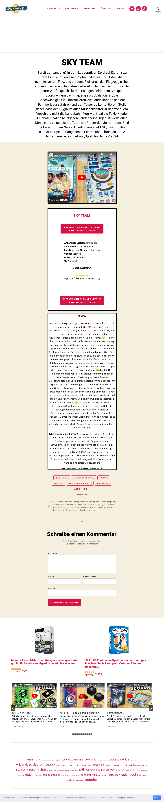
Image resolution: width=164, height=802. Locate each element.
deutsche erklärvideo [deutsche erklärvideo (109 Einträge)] (72, 759)
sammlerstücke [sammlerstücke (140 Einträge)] (51, 774)
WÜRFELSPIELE (82, 489)
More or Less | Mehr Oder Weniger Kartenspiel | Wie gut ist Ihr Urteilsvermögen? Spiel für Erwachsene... (44, 662)
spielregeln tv (56, 510)
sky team (84, 507)
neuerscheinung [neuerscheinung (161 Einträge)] (25, 769)
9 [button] (89, 734)
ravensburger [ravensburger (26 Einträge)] (143, 770)
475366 (89, 675)
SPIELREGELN (72, 8)
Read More (17, 726)
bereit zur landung (87, 502)
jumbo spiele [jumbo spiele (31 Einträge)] (81, 765)
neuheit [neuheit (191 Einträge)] (41, 769)
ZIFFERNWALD (115, 712)
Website (51, 588)
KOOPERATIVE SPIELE (83, 477)
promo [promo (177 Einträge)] (134, 769)
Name (51, 577)
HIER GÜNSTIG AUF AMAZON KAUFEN (82, 228)
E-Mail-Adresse (90, 577)
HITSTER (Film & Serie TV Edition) (80, 712)
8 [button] (87, 734)
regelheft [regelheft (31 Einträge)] (21, 775)
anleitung (55, 502)
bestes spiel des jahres (105, 502)
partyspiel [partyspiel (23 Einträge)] (61, 770)
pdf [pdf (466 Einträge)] (81, 769)
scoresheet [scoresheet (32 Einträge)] (76, 775)
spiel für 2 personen (97, 507)
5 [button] (81, 734)
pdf (52, 507)
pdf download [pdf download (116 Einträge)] (92, 769)
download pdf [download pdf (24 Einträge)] (101, 760)
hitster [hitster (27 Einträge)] (58, 765)
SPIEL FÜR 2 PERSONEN (79, 483)
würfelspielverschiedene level (75, 510)
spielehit (110, 507)
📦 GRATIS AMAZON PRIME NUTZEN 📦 (82, 300)
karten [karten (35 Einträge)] (89, 765)
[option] (34, 706)
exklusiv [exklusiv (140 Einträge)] (50, 764)
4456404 (16, 671)
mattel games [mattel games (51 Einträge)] (134, 765)
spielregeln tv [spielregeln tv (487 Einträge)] (131, 775)
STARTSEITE (53, 8)
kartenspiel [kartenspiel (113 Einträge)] (98, 764)
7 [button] (85, 734)
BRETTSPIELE (62, 477)
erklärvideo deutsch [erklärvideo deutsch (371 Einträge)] (30, 764)
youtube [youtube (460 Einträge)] (90, 780)
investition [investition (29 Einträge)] (64, 765)
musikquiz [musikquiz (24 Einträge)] (144, 765)
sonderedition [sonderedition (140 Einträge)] (89, 774)
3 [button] (77, 734)
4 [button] (79, 734)
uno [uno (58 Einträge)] (144, 775)
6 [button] (83, 734)
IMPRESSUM (120, 8)
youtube (92, 510)
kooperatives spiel (84, 504)
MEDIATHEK (90, 8)
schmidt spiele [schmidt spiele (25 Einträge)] (66, 775)
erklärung (55, 504)
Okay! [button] (156, 798)
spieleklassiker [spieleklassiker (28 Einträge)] (102, 775)
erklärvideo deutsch (67, 504)
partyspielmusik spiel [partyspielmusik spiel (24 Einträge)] (71, 770)
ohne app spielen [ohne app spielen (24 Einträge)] (52, 770)
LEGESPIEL (58, 483)
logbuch (104, 504)
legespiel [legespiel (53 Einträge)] (123, 765)
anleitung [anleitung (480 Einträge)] (34, 759)
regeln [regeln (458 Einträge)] (29, 775)
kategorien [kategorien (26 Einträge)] (109, 765)
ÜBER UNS (106, 8)
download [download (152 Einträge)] (90, 759)
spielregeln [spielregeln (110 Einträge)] (114, 774)
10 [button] (91, 734)
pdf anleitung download (64, 507)
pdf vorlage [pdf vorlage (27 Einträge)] (125, 770)
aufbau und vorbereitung (69, 502)
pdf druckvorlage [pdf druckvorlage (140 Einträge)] (110, 769)
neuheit (111, 504)
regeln (77, 507)
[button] (13, 708)
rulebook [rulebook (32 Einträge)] (38, 775)
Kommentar (53, 553)
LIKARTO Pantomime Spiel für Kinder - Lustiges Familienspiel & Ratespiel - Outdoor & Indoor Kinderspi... (115, 664)
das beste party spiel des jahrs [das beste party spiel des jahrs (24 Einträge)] (51, 760)
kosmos (96, 504)
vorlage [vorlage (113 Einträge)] (70, 780)
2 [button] (75, 734)
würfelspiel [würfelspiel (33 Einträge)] (79, 780)
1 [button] (73, 734)
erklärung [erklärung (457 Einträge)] (129, 759)
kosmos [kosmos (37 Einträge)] (116, 765)
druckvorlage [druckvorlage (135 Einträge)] (114, 759)
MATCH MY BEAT (22, 712)
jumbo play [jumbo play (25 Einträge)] (72, 765)
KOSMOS (103, 477)
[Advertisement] (82, 35)
